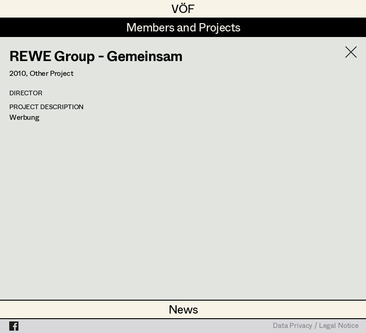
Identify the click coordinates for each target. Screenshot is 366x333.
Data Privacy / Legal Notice (316, 326)
